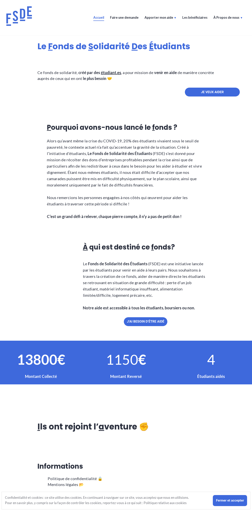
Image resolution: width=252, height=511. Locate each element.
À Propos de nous (226, 18)
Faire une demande (124, 18)
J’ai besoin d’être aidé (145, 321)
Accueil (98, 18)
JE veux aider (212, 92)
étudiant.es (111, 72)
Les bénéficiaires (195, 18)
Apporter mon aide (159, 18)
